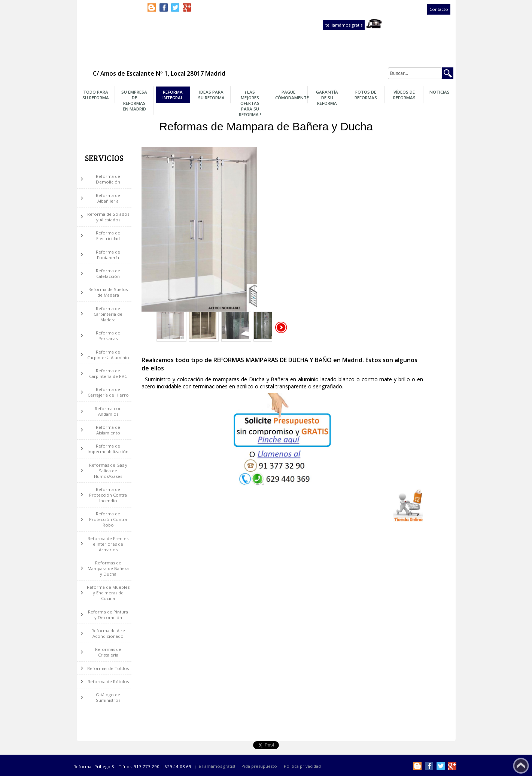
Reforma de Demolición (108, 179)
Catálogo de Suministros (108, 697)
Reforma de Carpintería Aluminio (108, 354)
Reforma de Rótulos (108, 681)
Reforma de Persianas (108, 335)
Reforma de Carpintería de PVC (108, 373)
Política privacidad (302, 766)
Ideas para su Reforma (211, 94)
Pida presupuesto (259, 766)
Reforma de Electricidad (108, 235)
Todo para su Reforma (95, 94)
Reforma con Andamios (108, 411)
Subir (521, 765)
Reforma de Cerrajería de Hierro (108, 392)
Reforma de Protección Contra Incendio (108, 494)
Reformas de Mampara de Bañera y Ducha (108, 568)
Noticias (439, 92)
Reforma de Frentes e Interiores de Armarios (108, 544)
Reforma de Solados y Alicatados (108, 216)
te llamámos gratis (343, 25)
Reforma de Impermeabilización (108, 448)
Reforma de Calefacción (108, 273)
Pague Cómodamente (290, 94)
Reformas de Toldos (108, 668)
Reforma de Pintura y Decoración (108, 614)
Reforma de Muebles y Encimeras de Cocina (108, 592)
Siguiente (281, 327)
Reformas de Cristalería (108, 652)
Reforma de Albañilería (108, 198)
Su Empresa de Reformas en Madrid (134, 100)
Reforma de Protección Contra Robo (108, 519)
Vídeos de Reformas (404, 94)
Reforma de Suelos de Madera (108, 292)
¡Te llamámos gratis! (215, 766)
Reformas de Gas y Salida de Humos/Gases (108, 470)
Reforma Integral (172, 94)
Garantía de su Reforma (327, 97)
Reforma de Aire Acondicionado (108, 633)
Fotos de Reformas (366, 94)
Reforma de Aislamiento (108, 430)
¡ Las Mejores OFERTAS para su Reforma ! (250, 103)
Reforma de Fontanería (108, 254)
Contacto (438, 9)
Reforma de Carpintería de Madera (108, 314)
